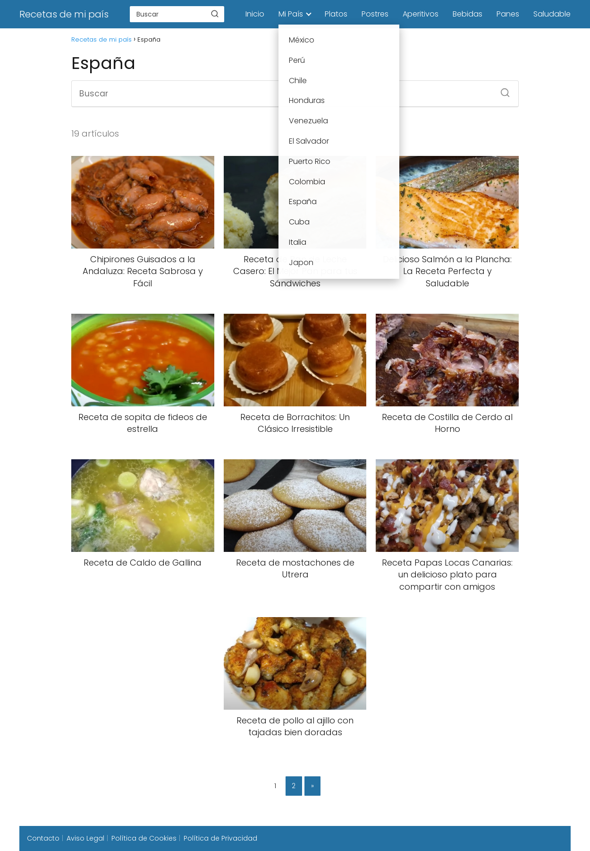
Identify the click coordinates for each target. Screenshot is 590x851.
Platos (336, 14)
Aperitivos (420, 14)
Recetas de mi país (64, 14)
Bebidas (467, 14)
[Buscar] (214, 13)
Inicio (254, 14)
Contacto (43, 838)
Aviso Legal (85, 838)
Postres (375, 14)
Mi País (290, 14)
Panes (508, 14)
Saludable (552, 14)
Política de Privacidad (220, 838)
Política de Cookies (144, 838)
